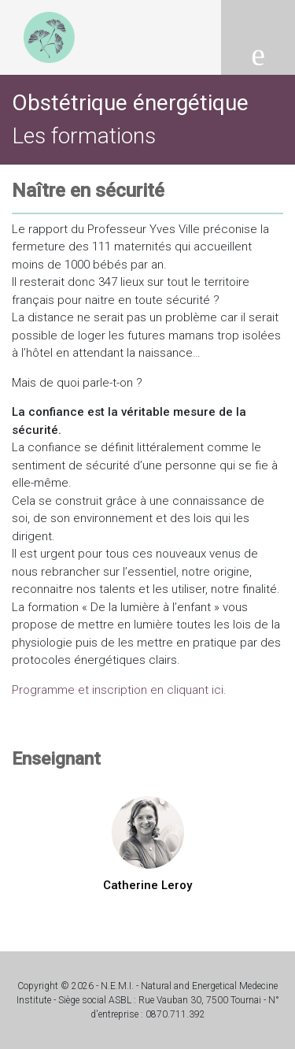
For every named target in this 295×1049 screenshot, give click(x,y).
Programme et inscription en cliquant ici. (121, 690)
